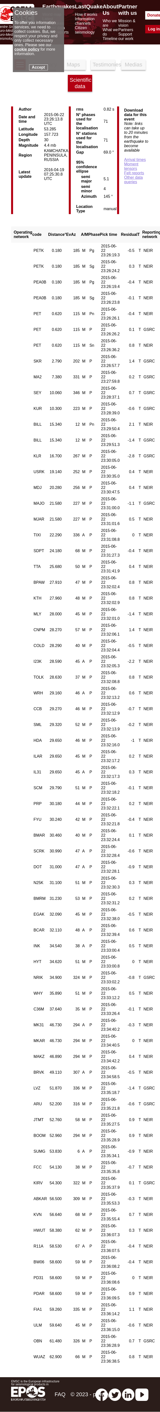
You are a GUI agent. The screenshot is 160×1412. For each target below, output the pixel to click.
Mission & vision (126, 23)
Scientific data (80, 83)
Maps (73, 64)
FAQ (59, 1394)
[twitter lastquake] (115, 1394)
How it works (86, 14)
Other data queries (133, 179)
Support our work (125, 36)
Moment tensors (131, 166)
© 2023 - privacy (90, 1394)
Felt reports (134, 173)
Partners (125, 30)
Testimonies (104, 64)
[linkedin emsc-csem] (128, 1394)
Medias (133, 64)
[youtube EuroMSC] (141, 1394)
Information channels (85, 21)
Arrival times (135, 160)
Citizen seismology (85, 30)
